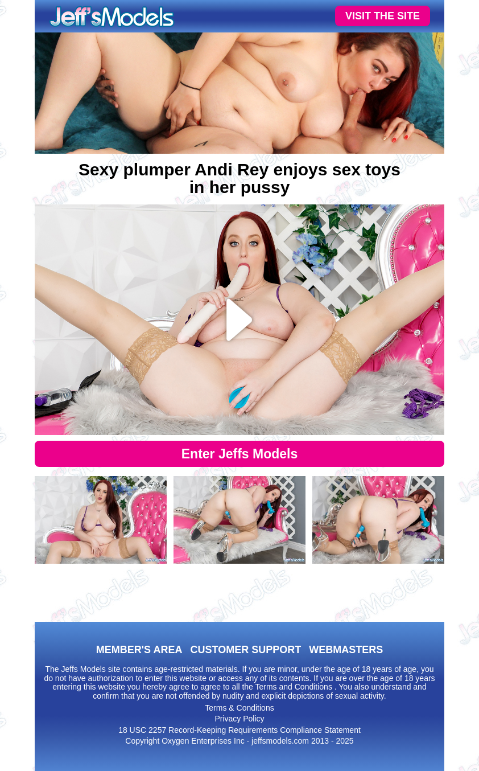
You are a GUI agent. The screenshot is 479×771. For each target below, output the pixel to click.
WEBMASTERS (346, 650)
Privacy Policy (239, 718)
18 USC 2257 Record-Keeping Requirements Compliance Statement (239, 730)
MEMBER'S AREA (139, 650)
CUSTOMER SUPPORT (245, 650)
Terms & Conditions (239, 707)
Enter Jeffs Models (239, 453)
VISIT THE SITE (382, 16)
